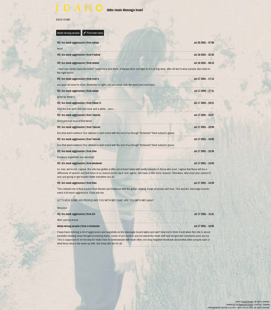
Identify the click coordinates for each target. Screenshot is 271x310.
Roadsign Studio (246, 304)
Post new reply (95, 33)
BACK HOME (63, 19)
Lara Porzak (248, 301)
